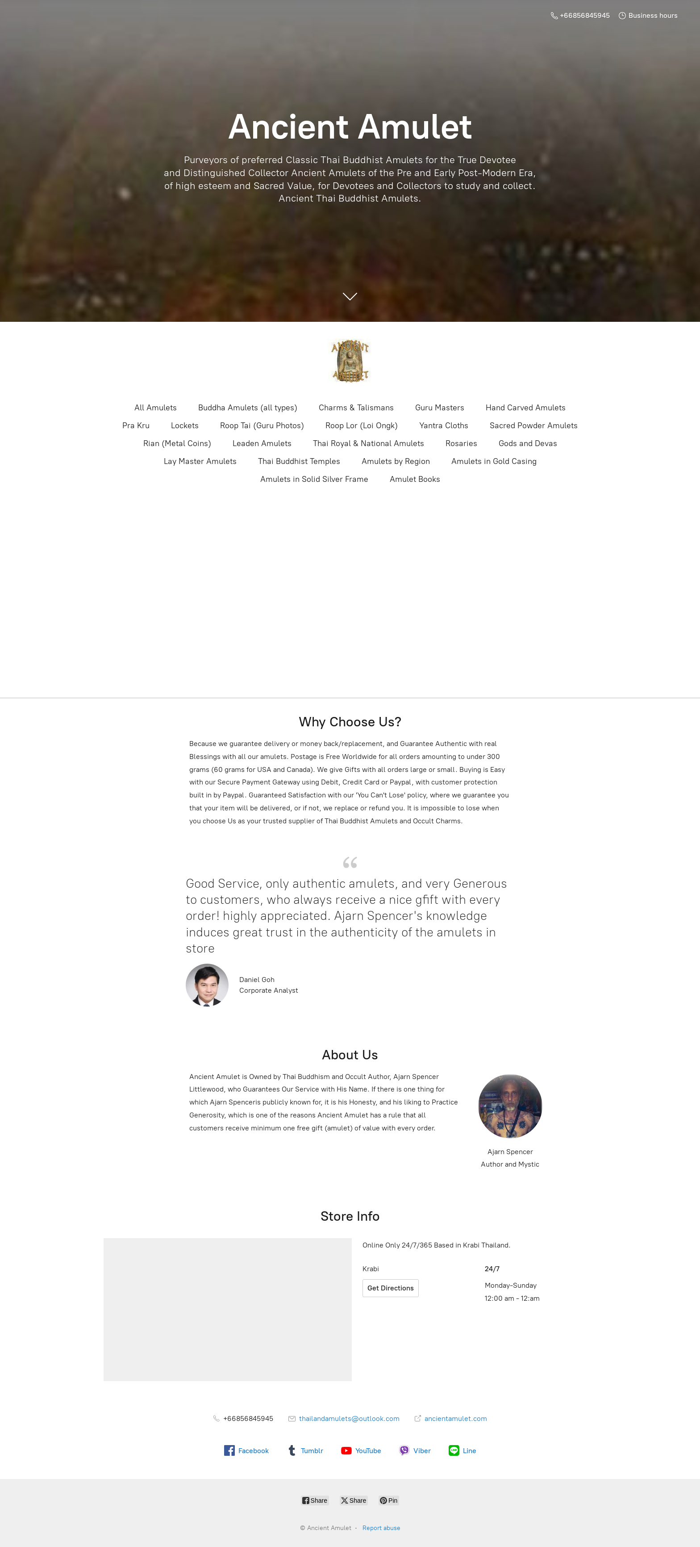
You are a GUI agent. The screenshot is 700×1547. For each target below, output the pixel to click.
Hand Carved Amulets (526, 408)
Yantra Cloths (443, 425)
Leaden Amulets (262, 443)
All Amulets (155, 408)
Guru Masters (439, 408)
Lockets (185, 425)
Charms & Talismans (356, 408)
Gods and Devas (528, 443)
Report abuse (381, 1528)
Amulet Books (415, 479)
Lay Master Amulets (200, 461)
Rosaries (461, 443)
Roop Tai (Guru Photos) (262, 425)
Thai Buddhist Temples (299, 461)
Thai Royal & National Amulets (368, 443)
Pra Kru (136, 425)
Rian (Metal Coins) (177, 443)
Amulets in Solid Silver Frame (314, 479)
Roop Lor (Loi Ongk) (361, 425)
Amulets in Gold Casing (494, 461)
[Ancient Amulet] (350, 361)
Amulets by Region (396, 461)
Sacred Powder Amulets (534, 425)
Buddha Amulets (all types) (247, 408)
